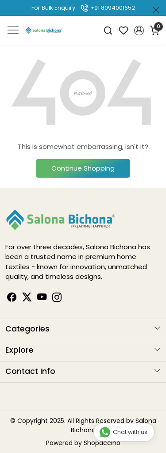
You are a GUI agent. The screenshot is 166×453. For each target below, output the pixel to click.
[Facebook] (12, 299)
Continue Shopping (83, 168)
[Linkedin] (27, 299)
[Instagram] (57, 299)
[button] (139, 30)
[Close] (156, 10)
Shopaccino (102, 442)
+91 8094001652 (107, 8)
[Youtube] (42, 299)
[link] (108, 30)
